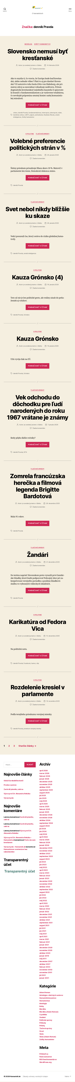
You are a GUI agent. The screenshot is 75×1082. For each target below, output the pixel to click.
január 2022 (44, 912)
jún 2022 (42, 898)
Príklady (42, 1023)
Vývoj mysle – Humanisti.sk (14, 847)
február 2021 (44, 942)
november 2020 (45, 951)
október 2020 (44, 953)
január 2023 (44, 879)
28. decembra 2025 (53, 504)
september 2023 (46, 857)
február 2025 (44, 810)
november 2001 (45, 973)
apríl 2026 (43, 771)
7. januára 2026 (53, 425)
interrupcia (45, 113)
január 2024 (44, 846)
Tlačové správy (43, 134)
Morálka (28, 44)
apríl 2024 (43, 837)
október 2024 (44, 821)
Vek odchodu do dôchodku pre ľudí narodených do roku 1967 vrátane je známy (37, 407)
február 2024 (44, 843)
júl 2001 (42, 976)
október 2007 (44, 964)
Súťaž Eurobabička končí (13, 781)
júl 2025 (42, 796)
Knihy (41, 1007)
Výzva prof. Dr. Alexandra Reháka (17, 794)
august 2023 (44, 859)
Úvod (41, 1031)
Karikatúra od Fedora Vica (37, 625)
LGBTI (27, 115)
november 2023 (45, 851)
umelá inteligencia (30, 254)
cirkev (15, 113)
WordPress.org (45, 1063)
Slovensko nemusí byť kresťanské (37, 55)
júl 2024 (42, 829)
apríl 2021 (43, 937)
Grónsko (26, 315)
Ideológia (43, 1004)
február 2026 (44, 776)
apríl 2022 (43, 904)
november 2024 (45, 818)
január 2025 (44, 812)
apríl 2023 (43, 870)
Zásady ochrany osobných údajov (35, 1077)
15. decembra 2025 (53, 636)
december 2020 (45, 948)
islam (60, 113)
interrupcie (53, 113)
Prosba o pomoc (10, 785)
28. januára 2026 (53, 223)
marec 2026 (44, 774)
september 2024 (46, 823)
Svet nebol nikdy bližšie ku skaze (37, 213)
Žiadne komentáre (39, 69)
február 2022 (44, 909)
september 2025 (46, 790)
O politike (29, 134)
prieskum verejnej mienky (32, 729)
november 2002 (45, 970)
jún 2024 (42, 832)
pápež (32, 115)
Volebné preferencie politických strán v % (37, 144)
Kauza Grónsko (37, 339)
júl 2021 (42, 929)
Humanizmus (44, 1001)
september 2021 (46, 923)
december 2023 (45, 848)
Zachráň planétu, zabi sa (13, 790)
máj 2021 (43, 934)
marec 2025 (44, 807)
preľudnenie (39, 115)
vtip (37, 664)
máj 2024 (43, 835)
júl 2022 (42, 895)
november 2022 (45, 884)
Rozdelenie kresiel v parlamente (38, 691)
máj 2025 (43, 801)
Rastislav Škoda (49, 115)
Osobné (42, 1018)
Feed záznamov (45, 1057)
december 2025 (45, 782)
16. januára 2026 (52, 346)
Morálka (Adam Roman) (48, 1012)
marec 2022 (44, 906)
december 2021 (45, 915)
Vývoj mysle (9, 798)
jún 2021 (42, 931)
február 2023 (44, 876)
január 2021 (44, 945)
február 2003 (44, 967)
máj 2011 (43, 959)
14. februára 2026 (53, 65)
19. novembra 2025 (53, 701)
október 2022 (44, 887)
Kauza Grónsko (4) (37, 277)
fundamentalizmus (35, 113)
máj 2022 (43, 901)
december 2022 (45, 882)
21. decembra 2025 (53, 562)
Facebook (27, 664)
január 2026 (44, 779)
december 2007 (45, 962)
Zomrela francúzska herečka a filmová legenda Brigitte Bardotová (37, 486)
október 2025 (44, 788)
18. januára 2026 (53, 285)
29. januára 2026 (53, 155)
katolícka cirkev (18, 115)
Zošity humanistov (42, 44)
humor (33, 664)
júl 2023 (42, 862)
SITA (25, 452)
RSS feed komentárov (48, 1060)
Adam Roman (44, 993)
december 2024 (45, 815)
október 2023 (44, 854)
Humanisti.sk (15, 1077)
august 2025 (44, 793)
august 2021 (44, 926)
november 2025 (45, 785)
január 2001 (44, 978)
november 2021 (45, 917)
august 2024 (44, 826)
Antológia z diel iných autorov (51, 996)
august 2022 (44, 893)
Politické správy (45, 1020)
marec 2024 (44, 840)
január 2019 (44, 956)
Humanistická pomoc (47, 998)
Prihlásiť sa (43, 1054)
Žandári (37, 555)
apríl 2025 (43, 804)
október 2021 (44, 920)
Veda (41, 1034)
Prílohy (42, 1026)
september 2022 (46, 890)
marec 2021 (44, 940)
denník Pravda (23, 113)
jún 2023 (42, 865)
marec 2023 (44, 873)
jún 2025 (42, 799)
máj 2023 (43, 868)
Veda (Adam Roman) (47, 1037)
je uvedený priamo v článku (32, 65)
